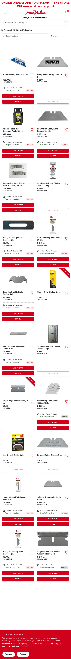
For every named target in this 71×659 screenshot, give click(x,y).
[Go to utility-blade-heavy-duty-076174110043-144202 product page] (53, 77)
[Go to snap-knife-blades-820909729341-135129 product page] (18, 500)
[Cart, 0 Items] (66, 12)
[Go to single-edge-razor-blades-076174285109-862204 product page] (18, 404)
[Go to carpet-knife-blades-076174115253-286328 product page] (53, 295)
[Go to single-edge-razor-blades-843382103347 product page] (53, 349)
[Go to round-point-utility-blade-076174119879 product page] (53, 500)
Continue (8, 654)
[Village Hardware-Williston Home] (35, 12)
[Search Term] (35, 22)
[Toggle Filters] (68, 36)
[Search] (65, 22)
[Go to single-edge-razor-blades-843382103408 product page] (53, 186)
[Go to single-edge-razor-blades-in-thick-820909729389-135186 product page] (53, 554)
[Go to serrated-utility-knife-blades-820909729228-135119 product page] (53, 240)
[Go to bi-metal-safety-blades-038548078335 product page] (53, 452)
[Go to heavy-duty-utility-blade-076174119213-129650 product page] (53, 404)
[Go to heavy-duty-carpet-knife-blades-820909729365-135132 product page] (18, 240)
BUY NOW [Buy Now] (18, 101)
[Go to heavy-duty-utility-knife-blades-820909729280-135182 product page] (18, 554)
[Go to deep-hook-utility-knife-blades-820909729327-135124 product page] (18, 295)
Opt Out (23, 654)
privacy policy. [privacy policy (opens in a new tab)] (21, 643)
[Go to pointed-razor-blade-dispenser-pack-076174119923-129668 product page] (18, 132)
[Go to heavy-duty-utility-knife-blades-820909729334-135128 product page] (53, 132)
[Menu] (5, 14)
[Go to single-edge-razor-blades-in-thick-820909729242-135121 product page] (18, 186)
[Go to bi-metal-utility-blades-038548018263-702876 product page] (18, 77)
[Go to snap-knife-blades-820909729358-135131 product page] (18, 349)
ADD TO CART (18, 96)
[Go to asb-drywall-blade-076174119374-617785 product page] (18, 452)
